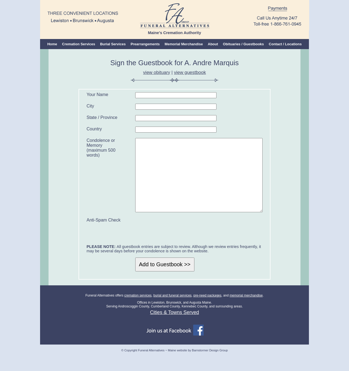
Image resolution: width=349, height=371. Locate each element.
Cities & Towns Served (174, 328)
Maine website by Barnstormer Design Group (198, 366)
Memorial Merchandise (184, 44)
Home (52, 44)
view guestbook (190, 72)
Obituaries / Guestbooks (243, 44)
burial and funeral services (172, 312)
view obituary (156, 72)
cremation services (138, 312)
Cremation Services (78, 44)
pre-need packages (207, 312)
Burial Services (113, 44)
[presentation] (175, 244)
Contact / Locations (285, 44)
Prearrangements (145, 44)
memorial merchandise (246, 312)
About (213, 44)
